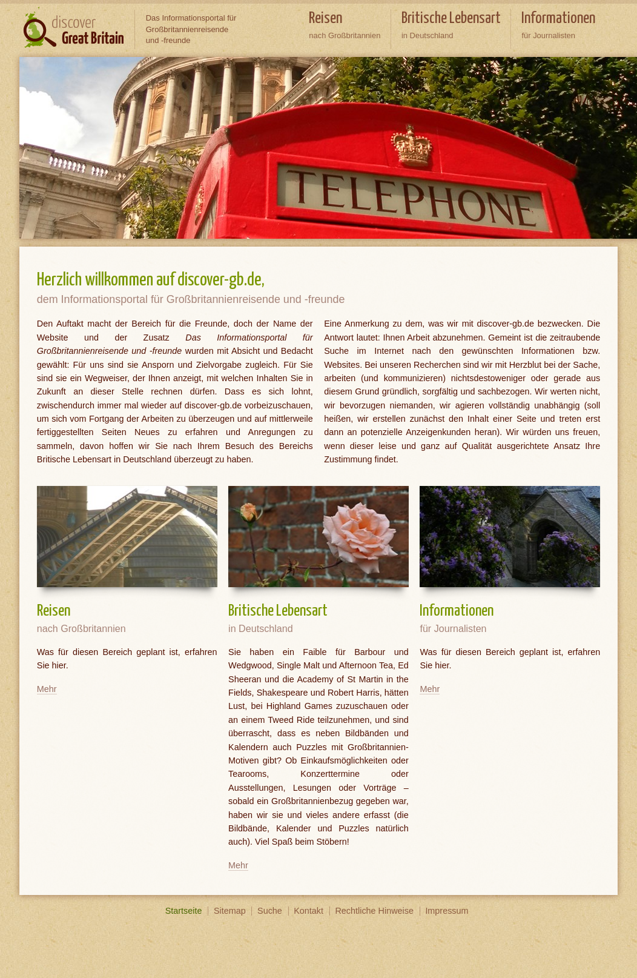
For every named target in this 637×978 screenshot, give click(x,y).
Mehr (47, 689)
